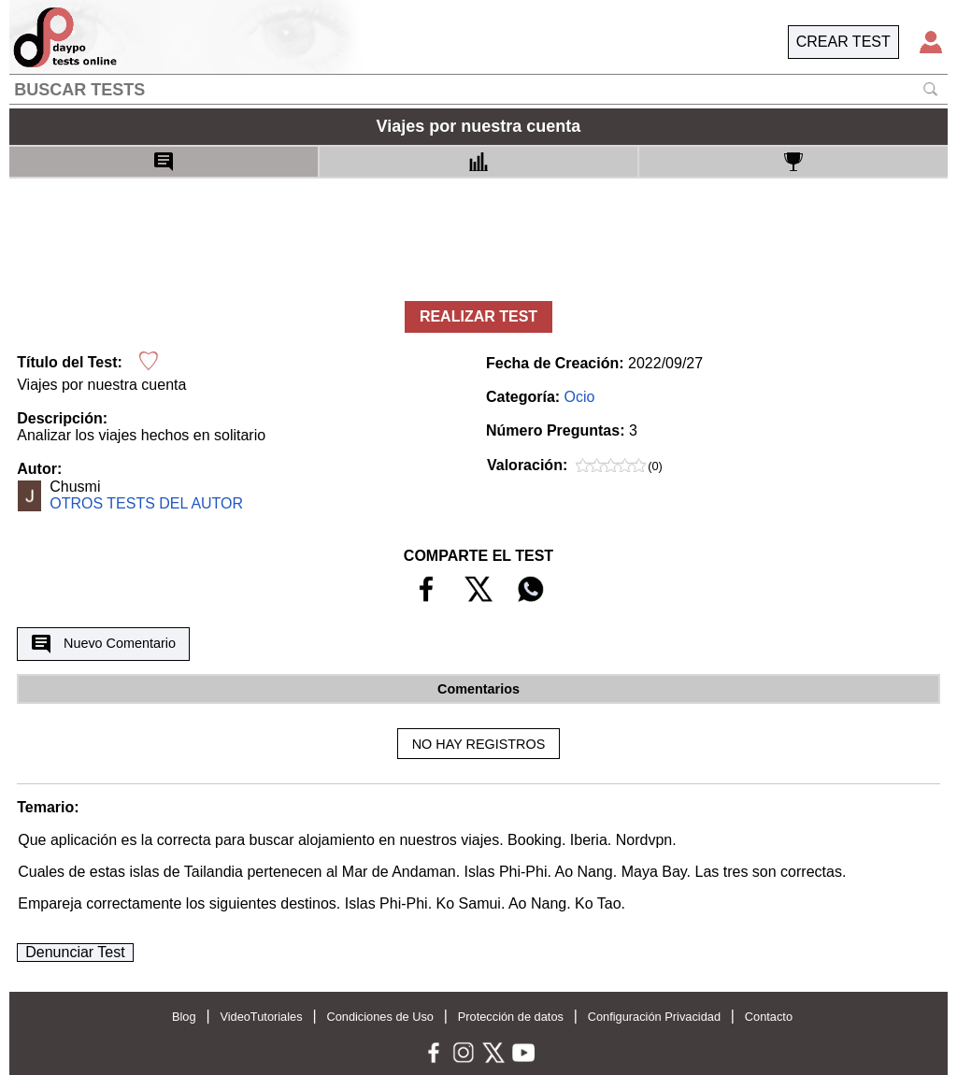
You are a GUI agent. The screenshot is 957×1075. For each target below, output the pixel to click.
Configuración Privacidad (654, 1017)
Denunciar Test (74, 952)
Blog (184, 1017)
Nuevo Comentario (104, 644)
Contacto (769, 1017)
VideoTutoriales (261, 1017)
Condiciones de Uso (380, 1017)
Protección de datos (511, 1017)
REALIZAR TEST (478, 316)
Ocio (579, 397)
